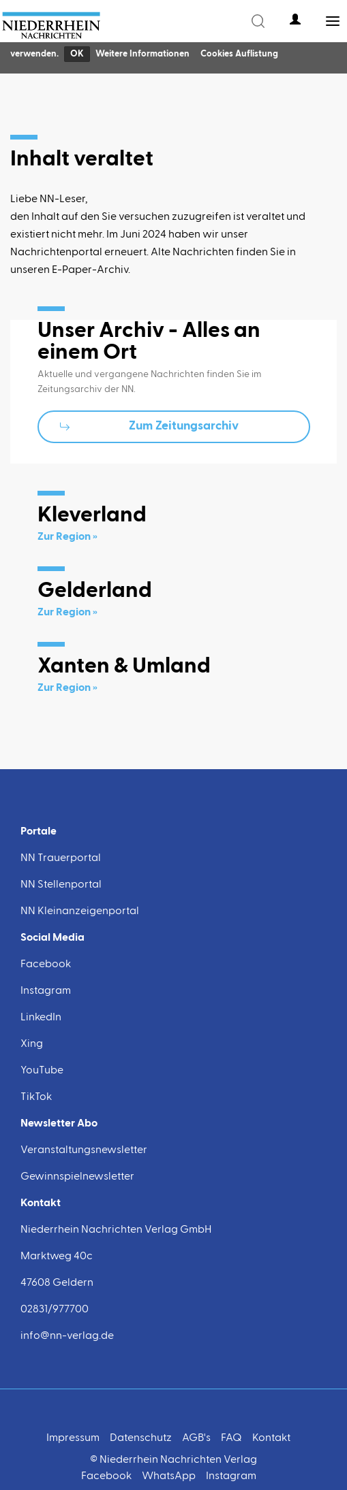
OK (77, 54)
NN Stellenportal (61, 884)
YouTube (41, 1070)
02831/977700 (54, 1309)
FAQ (231, 1438)
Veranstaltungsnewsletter (83, 1150)
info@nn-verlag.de (67, 1336)
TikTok (36, 1097)
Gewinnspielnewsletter (77, 1176)
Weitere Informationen (142, 54)
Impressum (73, 1438)
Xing (31, 1044)
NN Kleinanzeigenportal (79, 911)
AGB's (196, 1438)
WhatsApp (169, 1476)
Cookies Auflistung (239, 54)
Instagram (45, 991)
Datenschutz (141, 1438)
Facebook (45, 964)
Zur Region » (67, 537)
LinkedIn (40, 1017)
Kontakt (271, 1438)
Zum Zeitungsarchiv (184, 426)
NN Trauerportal (60, 858)
